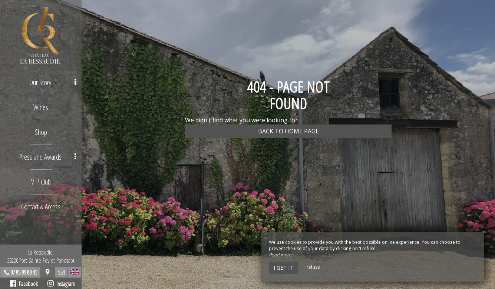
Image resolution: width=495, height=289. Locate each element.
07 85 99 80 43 (23, 272)
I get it (283, 267)
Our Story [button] (52, 82)
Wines (40, 107)
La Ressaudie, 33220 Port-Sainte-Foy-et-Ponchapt (41, 256)
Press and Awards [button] (47, 157)
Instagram (61, 284)
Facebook (24, 284)
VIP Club (41, 182)
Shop (41, 132)
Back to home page (288, 131)
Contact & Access (40, 207)
